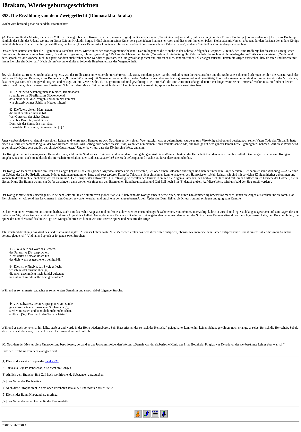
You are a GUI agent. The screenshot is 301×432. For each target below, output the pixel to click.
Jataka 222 (52, 361)
